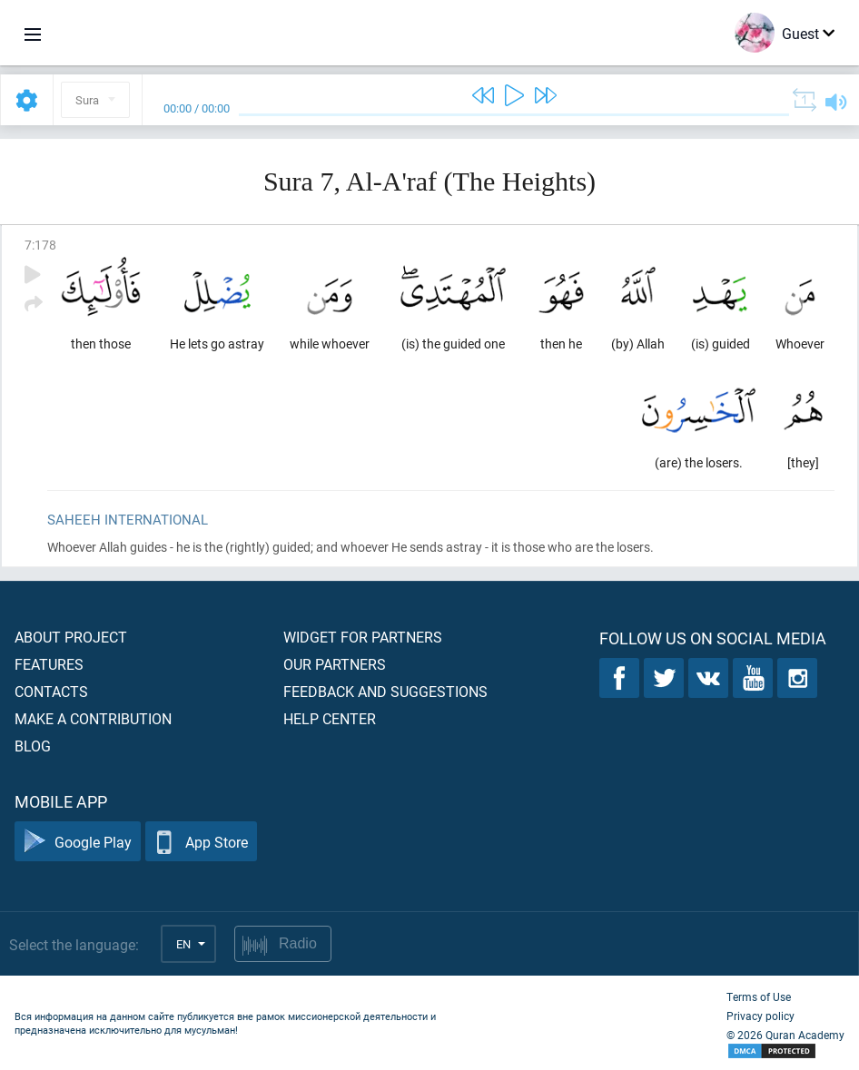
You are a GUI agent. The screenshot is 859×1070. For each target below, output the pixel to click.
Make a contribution (93, 718)
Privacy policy (760, 1015)
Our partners (334, 663)
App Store (201, 842)
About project (71, 636)
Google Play (78, 842)
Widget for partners (362, 636)
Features (49, 663)
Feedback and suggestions (385, 691)
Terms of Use (758, 996)
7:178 (40, 244)
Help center (329, 718)
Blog (33, 745)
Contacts (51, 691)
